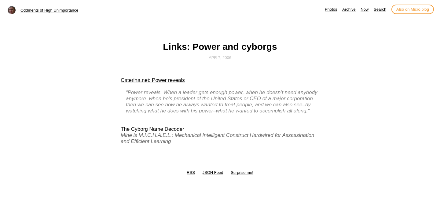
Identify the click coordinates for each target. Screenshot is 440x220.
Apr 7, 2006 (220, 57)
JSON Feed (213, 172)
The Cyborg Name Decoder (152, 129)
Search (380, 9)
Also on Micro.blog (412, 9)
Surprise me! (242, 172)
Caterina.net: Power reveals (153, 80)
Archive (348, 9)
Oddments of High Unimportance (49, 10)
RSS (191, 172)
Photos (331, 9)
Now (365, 9)
